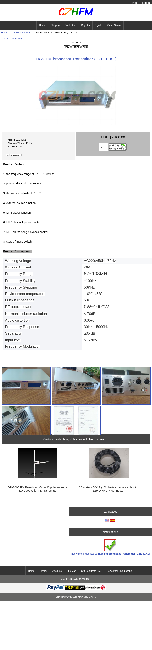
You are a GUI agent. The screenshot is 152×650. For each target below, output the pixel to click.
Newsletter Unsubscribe (119, 571)
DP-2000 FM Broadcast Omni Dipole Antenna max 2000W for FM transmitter (37, 489)
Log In (146, 2)
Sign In (98, 25)
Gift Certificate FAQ (91, 571)
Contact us (70, 25)
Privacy (43, 571)
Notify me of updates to (110, 547)
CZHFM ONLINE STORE (84, 597)
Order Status (114, 25)
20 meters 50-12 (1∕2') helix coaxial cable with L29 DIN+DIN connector (108, 489)
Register (85, 25)
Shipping (55, 25)
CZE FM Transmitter (21, 32)
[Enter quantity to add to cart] (103, 147)
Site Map (71, 571)
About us (57, 571)
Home (133, 2)
